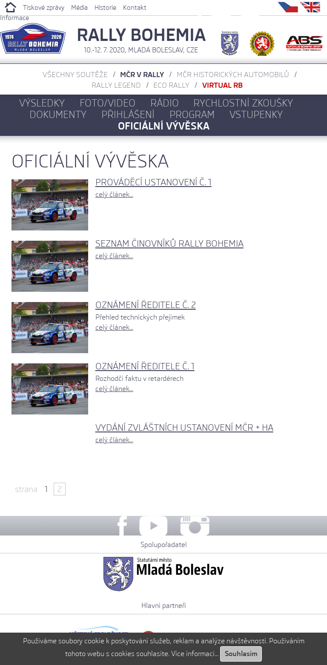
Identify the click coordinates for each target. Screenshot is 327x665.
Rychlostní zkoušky (243, 103)
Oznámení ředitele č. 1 (145, 366)
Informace (14, 18)
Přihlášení (128, 114)
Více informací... (194, 654)
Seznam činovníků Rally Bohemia (169, 243)
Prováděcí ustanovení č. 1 (153, 182)
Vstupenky (256, 114)
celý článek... (114, 194)
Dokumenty (57, 114)
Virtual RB (222, 85)
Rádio (164, 103)
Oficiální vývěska (163, 126)
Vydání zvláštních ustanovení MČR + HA (184, 427)
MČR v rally (142, 74)
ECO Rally (171, 85)
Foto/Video (107, 103)
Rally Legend (116, 85)
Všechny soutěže (75, 74)
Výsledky (42, 103)
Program (192, 114)
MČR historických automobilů (233, 74)
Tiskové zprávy (43, 8)
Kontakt (134, 8)
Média (79, 8)
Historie (105, 8)
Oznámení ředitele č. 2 (145, 304)
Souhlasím (241, 654)
